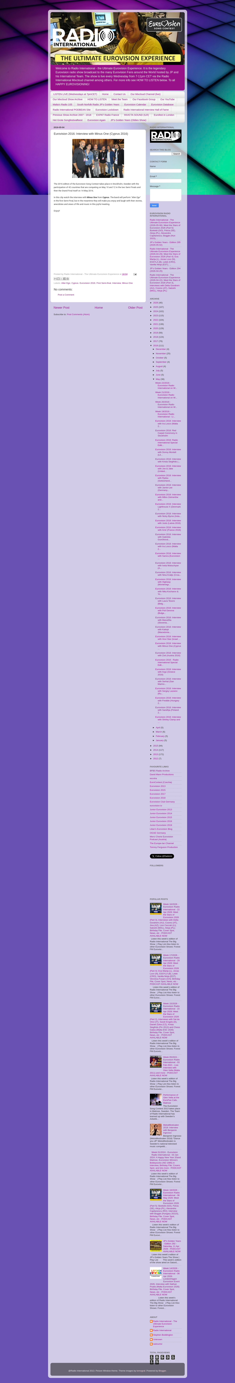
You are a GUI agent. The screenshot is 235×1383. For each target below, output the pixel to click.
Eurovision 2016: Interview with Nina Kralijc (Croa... (168, 573)
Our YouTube (167, 99)
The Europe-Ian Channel (162, 843)
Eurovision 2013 (158, 786)
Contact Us (120, 94)
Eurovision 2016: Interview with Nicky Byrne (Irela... (168, 514)
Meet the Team (120, 99)
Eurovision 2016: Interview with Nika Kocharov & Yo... (168, 591)
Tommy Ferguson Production (164, 847)
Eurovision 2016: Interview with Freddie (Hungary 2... (168, 700)
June (158, 375)
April (158, 727)
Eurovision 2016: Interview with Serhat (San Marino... (168, 681)
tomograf (141, 1371)
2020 (156, 328)
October (160, 358)
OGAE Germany (158, 833)
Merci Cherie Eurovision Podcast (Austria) (161, 837)
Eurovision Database (162, 104)
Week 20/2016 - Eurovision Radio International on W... (166, 404)
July (158, 370)
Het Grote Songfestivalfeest (67, 120)
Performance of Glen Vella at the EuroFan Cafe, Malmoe (171, 1099)
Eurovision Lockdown (107, 109)
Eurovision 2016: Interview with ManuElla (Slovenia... (168, 620)
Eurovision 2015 (158, 790)
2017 (156, 341)
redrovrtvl (157, 1344)
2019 (156, 333)
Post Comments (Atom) (78, 314)
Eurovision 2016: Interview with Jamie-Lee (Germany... (168, 487)
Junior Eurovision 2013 (161, 809)
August (159, 366)
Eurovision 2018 (158, 798)
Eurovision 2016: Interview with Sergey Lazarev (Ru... (168, 691)
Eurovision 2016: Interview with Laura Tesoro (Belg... (168, 601)
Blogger (162, 1371)
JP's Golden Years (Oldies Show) (128, 120)
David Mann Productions (162, 774)
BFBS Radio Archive (160, 771)
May (158, 379)
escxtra (153, 778)
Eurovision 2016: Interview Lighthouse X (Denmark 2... (168, 506)
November (161, 353)
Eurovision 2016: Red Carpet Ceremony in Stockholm (166, 433)
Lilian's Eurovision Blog (161, 829)
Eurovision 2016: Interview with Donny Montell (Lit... (168, 452)
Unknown (157, 1339)
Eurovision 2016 (87, 283)
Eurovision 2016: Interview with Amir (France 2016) (168, 528)
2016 (156, 345)
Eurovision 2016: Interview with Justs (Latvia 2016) (168, 521)
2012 (156, 758)
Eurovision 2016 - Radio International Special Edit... (167, 662)
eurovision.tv (156, 805)
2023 (156, 315)
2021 (156, 324)
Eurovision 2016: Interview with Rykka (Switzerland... (168, 478)
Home (105, 94)
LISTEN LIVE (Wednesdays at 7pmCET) (75, 94)
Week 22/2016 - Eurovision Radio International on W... (166, 385)
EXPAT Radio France (107, 114)
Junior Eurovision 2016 (161, 821)
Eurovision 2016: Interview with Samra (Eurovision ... (168, 556)
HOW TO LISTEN (97, 99)
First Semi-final (104, 283)
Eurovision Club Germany (162, 802)
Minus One (127, 283)
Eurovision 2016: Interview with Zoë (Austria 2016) (168, 654)
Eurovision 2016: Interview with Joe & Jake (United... (168, 468)
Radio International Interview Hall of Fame (146, 109)
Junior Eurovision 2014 (161, 813)
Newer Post (62, 307)
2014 (156, 750)
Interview (116, 283)
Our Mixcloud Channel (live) (145, 94)
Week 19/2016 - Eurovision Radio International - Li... (165, 414)
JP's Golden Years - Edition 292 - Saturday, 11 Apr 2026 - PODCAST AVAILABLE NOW (172, 1246)
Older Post (135, 307)
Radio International (162, 1330)
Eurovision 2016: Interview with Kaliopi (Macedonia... (168, 629)
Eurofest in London (164, 114)
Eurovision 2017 (158, 794)
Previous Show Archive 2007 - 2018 (72, 114)
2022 (156, 320)
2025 (156, 307)
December (161, 349)
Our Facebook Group (144, 99)
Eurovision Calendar (135, 104)
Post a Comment (66, 295)
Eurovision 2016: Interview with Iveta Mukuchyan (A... (168, 565)
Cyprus (74, 283)
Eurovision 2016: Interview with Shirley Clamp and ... (168, 719)
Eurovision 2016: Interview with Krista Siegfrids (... (168, 460)
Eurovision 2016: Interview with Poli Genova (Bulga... (168, 610)
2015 (156, 746)
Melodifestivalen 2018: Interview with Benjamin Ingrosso (171, 1129)
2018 (156, 337)
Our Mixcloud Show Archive (67, 99)
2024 (156, 311)
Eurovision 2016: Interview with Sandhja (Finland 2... (168, 710)
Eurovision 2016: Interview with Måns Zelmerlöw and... (168, 497)
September (161, 362)
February (160, 736)
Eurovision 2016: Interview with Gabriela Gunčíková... (168, 537)
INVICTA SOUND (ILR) (136, 114)
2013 (156, 754)
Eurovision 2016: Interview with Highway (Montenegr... (168, 582)
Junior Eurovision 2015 (161, 817)
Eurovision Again (96, 120)
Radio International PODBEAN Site (72, 109)
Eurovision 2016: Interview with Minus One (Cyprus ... (168, 646)
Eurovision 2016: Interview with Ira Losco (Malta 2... (168, 423)
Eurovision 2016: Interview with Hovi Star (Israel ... (168, 637)
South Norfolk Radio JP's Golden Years (98, 104)
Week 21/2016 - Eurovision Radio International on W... (166, 395)
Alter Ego (65, 283)
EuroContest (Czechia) (161, 782)
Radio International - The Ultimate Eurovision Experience (165, 1324)
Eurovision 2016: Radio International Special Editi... (166, 442)
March (159, 732)
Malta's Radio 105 (62, 104)
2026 (156, 302)
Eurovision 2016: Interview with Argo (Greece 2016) (168, 672)
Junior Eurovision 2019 (161, 825)
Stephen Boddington (163, 1335)
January (160, 740)
